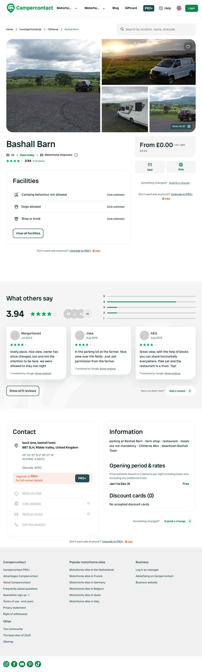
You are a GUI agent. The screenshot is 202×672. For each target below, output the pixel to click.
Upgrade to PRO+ (80, 250)
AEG (154, 333)
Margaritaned (31, 333)
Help (165, 8)
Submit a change (179, 183)
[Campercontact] (30, 8)
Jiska (90, 333)
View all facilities (28, 233)
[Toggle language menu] (179, 8)
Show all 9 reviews (22, 391)
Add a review (181, 391)
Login (191, 8)
